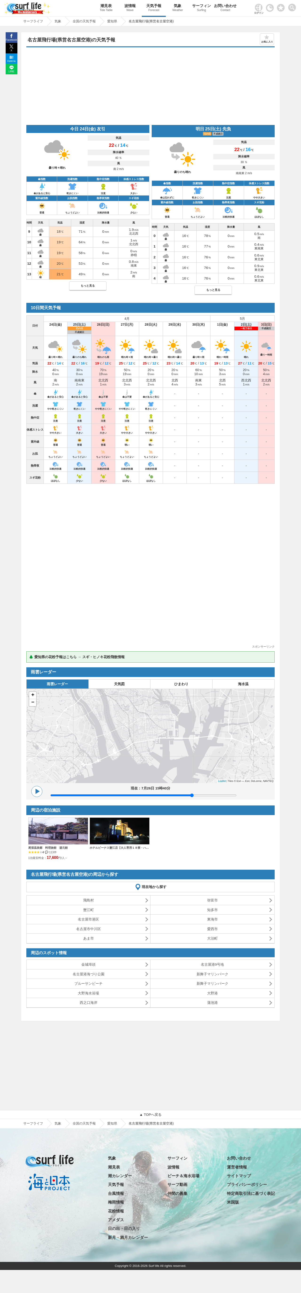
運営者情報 (237, 1167)
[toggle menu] (293, 6)
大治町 (212, 938)
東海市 (212, 919)
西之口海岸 (88, 1003)
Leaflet (222, 781)
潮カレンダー (120, 1176)
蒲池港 (212, 1003)
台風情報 (116, 1193)
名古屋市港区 (88, 919)
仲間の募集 (177, 1193)
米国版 (233, 1202)
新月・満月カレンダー (128, 1237)
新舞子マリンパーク (212, 974)
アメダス (116, 1220)
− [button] (32, 702)
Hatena (11, 61)
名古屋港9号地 (212, 964)
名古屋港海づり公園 (88, 974)
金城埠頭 (88, 964)
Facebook (11, 39)
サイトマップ (239, 1176)
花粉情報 (116, 1211)
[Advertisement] (150, 87)
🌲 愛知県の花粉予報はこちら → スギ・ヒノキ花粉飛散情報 (77, 657)
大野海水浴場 (88, 993)
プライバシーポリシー (247, 1184)
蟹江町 (88, 910)
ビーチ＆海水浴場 (183, 1176)
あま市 (88, 938)
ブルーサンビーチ (88, 983)
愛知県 (112, 1123)
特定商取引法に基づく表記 (251, 1193)
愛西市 (212, 929)
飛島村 (88, 900)
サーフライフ (33, 1123)
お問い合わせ (225, 8)
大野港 (212, 993)
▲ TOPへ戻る (150, 1115)
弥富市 (212, 900)
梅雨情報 (116, 1202)
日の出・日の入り (124, 1228)
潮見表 (106, 8)
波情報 (130, 8)
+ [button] (32, 695)
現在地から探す (154, 887)
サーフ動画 (177, 1184)
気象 (178, 8)
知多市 (212, 910)
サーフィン (201, 8)
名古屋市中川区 (88, 929)
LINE (11, 71)
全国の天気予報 (84, 1123)
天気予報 (154, 8)
